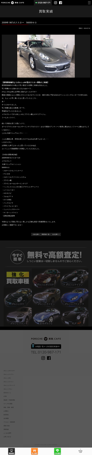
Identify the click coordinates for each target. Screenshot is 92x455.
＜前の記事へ (36, 234)
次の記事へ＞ (56, 234)
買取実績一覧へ (46, 234)
